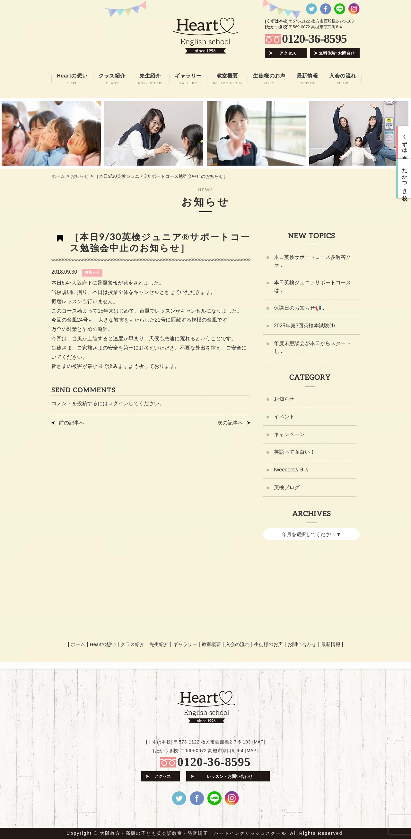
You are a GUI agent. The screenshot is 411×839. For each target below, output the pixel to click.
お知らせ (92, 272)
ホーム (78, 644)
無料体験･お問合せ (336, 53)
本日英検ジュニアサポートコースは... (312, 286)
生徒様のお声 (268, 644)
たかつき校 (404, 178)
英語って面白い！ (294, 452)
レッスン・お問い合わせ (230, 776)
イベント (284, 416)
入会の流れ (237, 644)
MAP (258, 741)
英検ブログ (287, 487)
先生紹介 (159, 644)
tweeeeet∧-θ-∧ (291, 469)
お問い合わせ (301, 644)
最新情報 (330, 644)
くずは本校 (404, 142)
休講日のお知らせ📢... (300, 308)
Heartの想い (103, 644)
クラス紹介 (132, 644)
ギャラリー (185, 644)
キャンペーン (289, 434)
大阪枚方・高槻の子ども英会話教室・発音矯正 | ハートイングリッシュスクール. (194, 833)
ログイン (118, 403)
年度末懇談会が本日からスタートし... (312, 347)
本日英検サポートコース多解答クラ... (312, 261)
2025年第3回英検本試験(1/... (307, 325)
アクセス (287, 53)
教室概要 (211, 644)
